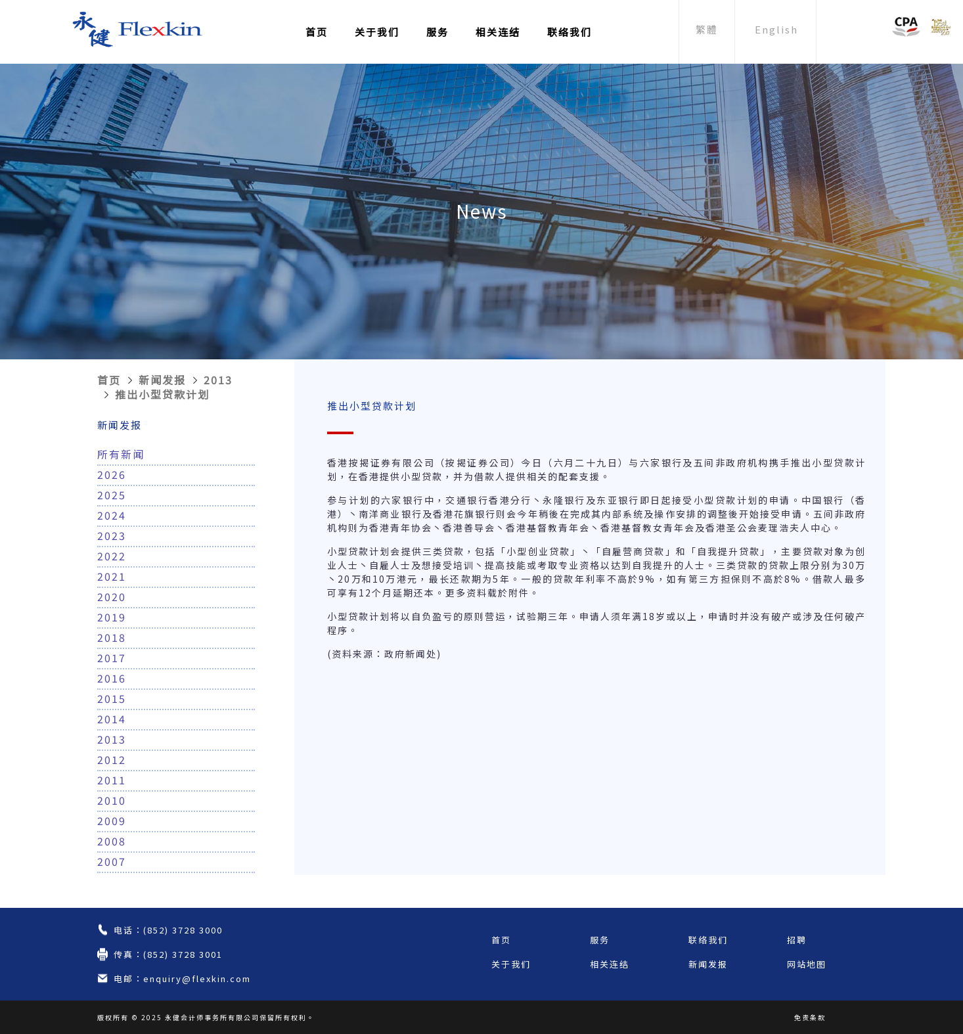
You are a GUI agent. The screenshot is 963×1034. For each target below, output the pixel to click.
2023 (111, 535)
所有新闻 (121, 454)
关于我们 (377, 32)
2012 (111, 759)
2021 (111, 576)
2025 (111, 495)
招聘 (797, 939)
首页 (316, 32)
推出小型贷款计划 (162, 394)
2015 (111, 698)
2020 (111, 596)
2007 (111, 861)
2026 (111, 474)
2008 (111, 841)
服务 (437, 32)
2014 (111, 719)
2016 (111, 678)
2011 (111, 780)
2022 (111, 556)
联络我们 (569, 32)
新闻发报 (162, 380)
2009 (111, 820)
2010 (111, 800)
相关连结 (498, 32)
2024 (111, 515)
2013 (218, 380)
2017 (111, 657)
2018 (111, 637)
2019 (111, 617)
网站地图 (806, 964)
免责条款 (810, 1017)
